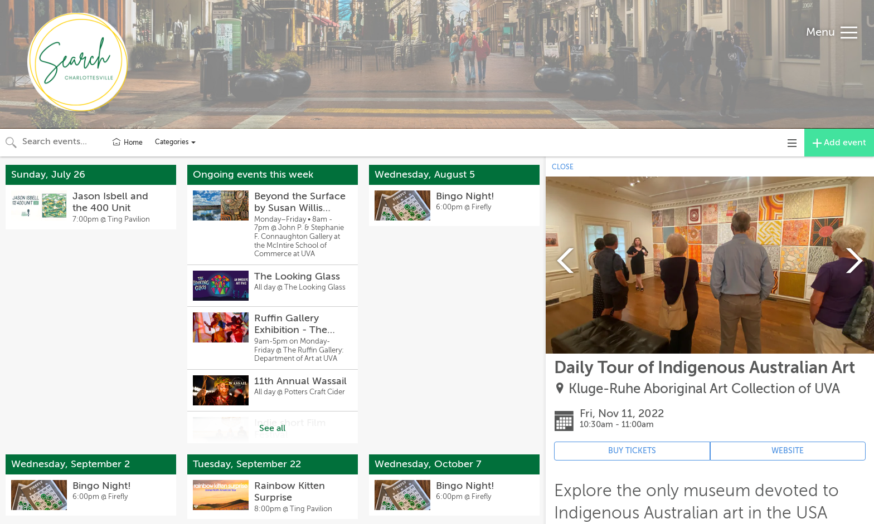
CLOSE (563, 167)
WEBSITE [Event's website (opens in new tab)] (787, 451)
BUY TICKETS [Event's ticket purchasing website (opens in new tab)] (632, 451)
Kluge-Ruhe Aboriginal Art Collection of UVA (704, 388)
